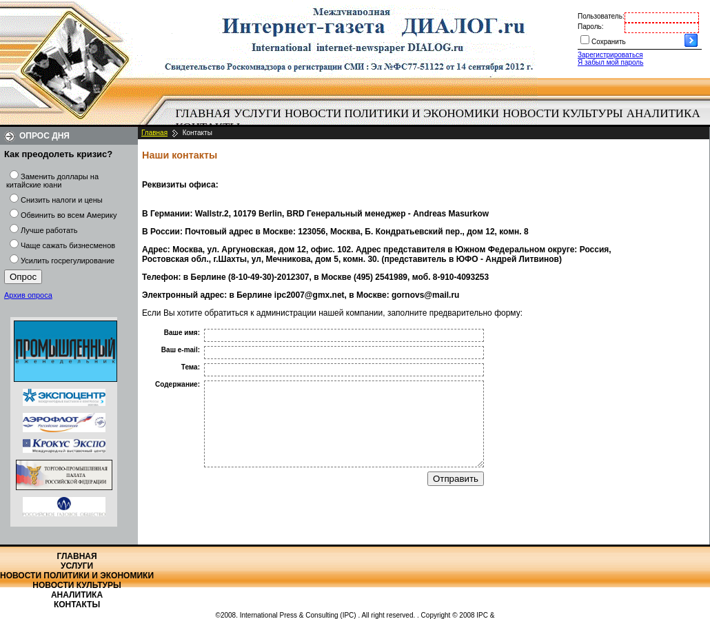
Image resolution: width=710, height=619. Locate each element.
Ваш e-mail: (180, 350)
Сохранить (608, 41)
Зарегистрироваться (610, 55)
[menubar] (441, 120)
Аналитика (663, 113)
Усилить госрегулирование (67, 260)
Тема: (190, 367)
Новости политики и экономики (392, 113)
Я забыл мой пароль (610, 62)
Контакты (77, 604)
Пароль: (590, 26)
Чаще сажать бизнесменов (68, 245)
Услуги (257, 113)
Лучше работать (49, 230)
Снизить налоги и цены (62, 200)
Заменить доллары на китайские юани (52, 180)
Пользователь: (601, 16)
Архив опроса (28, 295)
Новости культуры (562, 113)
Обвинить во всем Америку (68, 215)
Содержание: (177, 384)
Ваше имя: (182, 332)
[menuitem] (203, 114)
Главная (203, 113)
